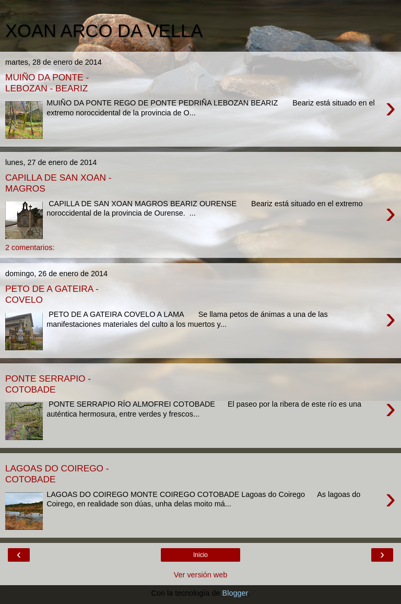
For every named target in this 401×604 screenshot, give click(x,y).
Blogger (235, 593)
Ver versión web (200, 575)
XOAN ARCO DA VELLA (104, 31)
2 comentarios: (29, 247)
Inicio (200, 555)
